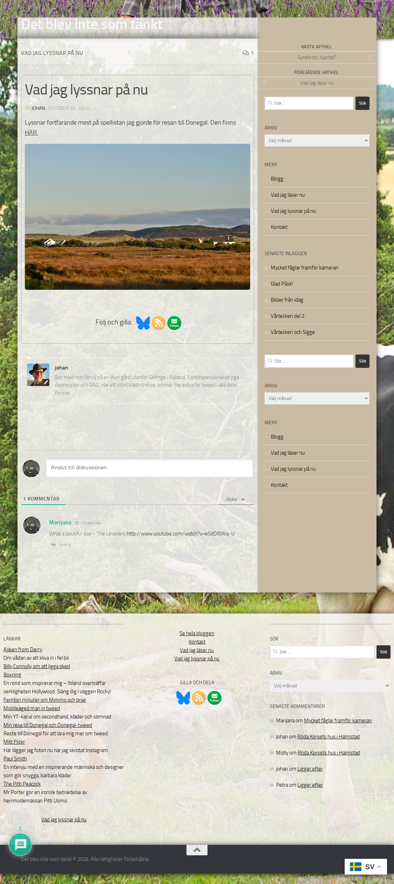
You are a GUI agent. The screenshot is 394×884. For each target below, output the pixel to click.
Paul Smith (15, 769)
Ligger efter (310, 779)
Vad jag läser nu (288, 205)
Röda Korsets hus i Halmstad (328, 747)
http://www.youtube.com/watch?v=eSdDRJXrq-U (181, 544)
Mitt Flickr (14, 752)
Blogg (277, 189)
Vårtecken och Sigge (293, 342)
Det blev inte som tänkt (92, 24)
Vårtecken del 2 (287, 326)
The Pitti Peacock (22, 794)
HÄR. (31, 143)
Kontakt (279, 237)
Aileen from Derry (22, 660)
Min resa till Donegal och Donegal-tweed (47, 735)
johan (38, 119)
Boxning (12, 685)
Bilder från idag (287, 310)
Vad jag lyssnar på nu (52, 63)
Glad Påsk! (282, 294)
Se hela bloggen (197, 644)
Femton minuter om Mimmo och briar (44, 710)
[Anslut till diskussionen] (149, 478)
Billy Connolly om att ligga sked (36, 677)
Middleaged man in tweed (31, 719)
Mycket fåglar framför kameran (304, 278)
